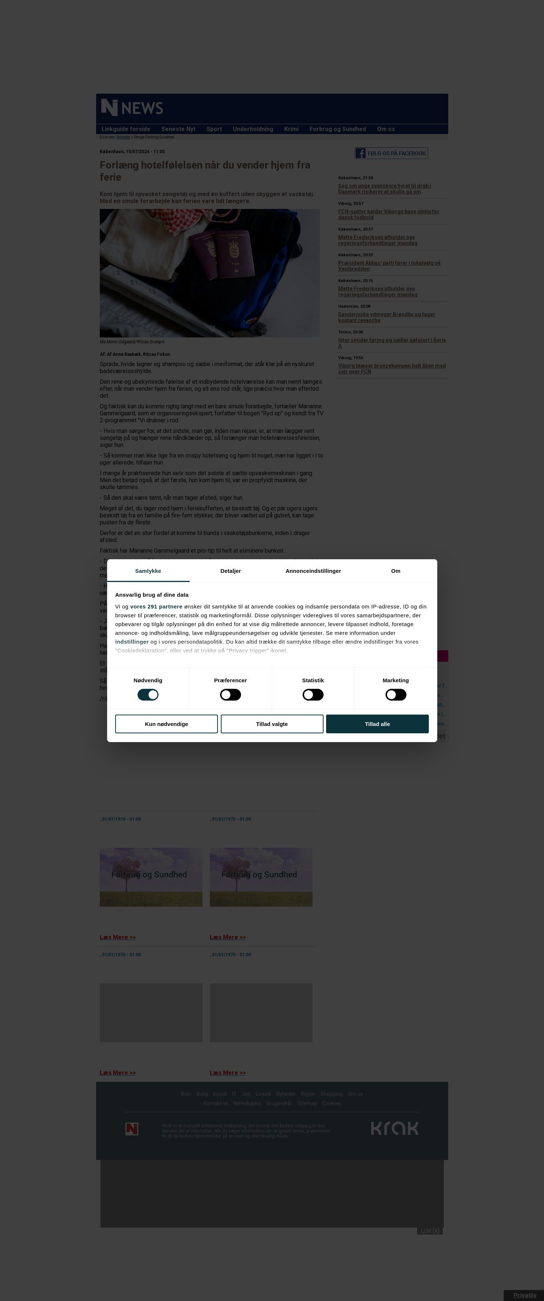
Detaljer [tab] (230, 570)
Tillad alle (377, 724)
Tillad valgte (272, 724)
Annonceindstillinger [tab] (313, 570)
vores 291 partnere (156, 606)
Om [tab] (395, 570)
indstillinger (132, 641)
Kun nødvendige (166, 724)
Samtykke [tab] (148, 570)
